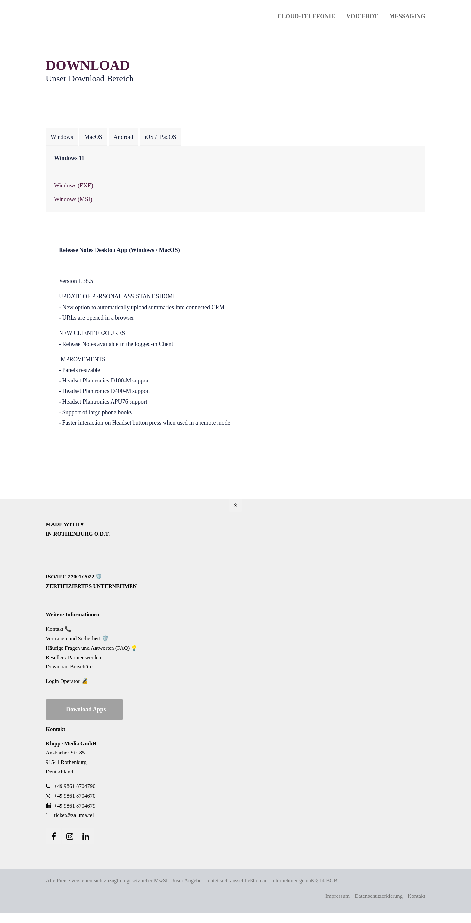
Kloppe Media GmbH (71, 743)
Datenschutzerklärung (379, 896)
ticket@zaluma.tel (74, 815)
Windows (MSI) (73, 199)
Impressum (337, 896)
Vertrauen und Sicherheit (73, 638)
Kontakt (54, 629)
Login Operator (63, 681)
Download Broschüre (69, 667)
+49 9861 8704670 (75, 796)
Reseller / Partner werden (73, 657)
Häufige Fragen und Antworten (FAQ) (88, 648)
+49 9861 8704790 (75, 786)
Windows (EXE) (73, 185)
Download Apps (86, 709)
